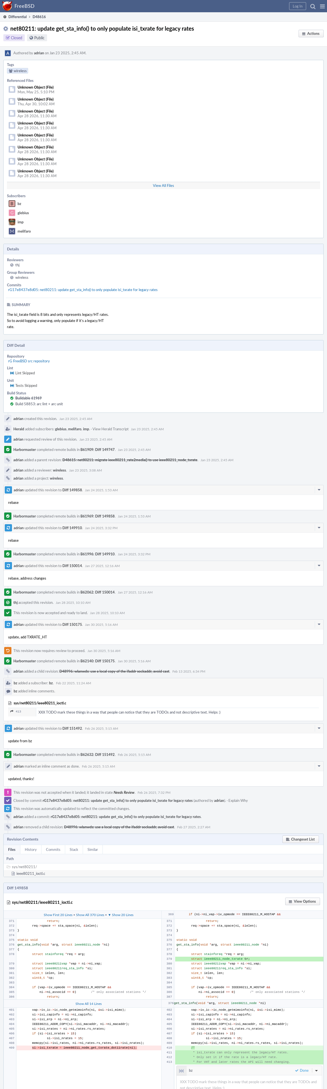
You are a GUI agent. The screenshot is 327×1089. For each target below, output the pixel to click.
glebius (23, 213)
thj (17, 264)
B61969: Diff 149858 (97, 516)
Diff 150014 (72, 565)
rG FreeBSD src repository (29, 360)
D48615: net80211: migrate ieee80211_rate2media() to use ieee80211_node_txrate (129, 460)
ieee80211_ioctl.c (30, 873)
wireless (21, 277)
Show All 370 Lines (90, 914)
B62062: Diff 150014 (97, 592)
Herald (18, 429)
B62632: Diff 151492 (97, 754)
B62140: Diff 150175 (97, 661)
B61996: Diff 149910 (97, 554)
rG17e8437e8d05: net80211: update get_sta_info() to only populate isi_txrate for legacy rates (83, 289)
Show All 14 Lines (88, 1003)
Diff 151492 (72, 728)
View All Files (163, 185)
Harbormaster (24, 449)
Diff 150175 (72, 624)
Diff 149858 (72, 490)
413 (15, 711)
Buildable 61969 (28, 398)
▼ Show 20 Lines (120, 914)
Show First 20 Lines (58, 914)
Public (39, 37)
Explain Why (238, 800)
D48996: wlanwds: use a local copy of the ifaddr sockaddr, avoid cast (114, 671)
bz (19, 203)
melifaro (24, 231)
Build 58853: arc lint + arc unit (39, 403)
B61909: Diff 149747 (97, 449)
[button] (322, 6)
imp (21, 222)
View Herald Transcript (110, 428)
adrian (39, 53)
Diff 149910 (72, 528)
